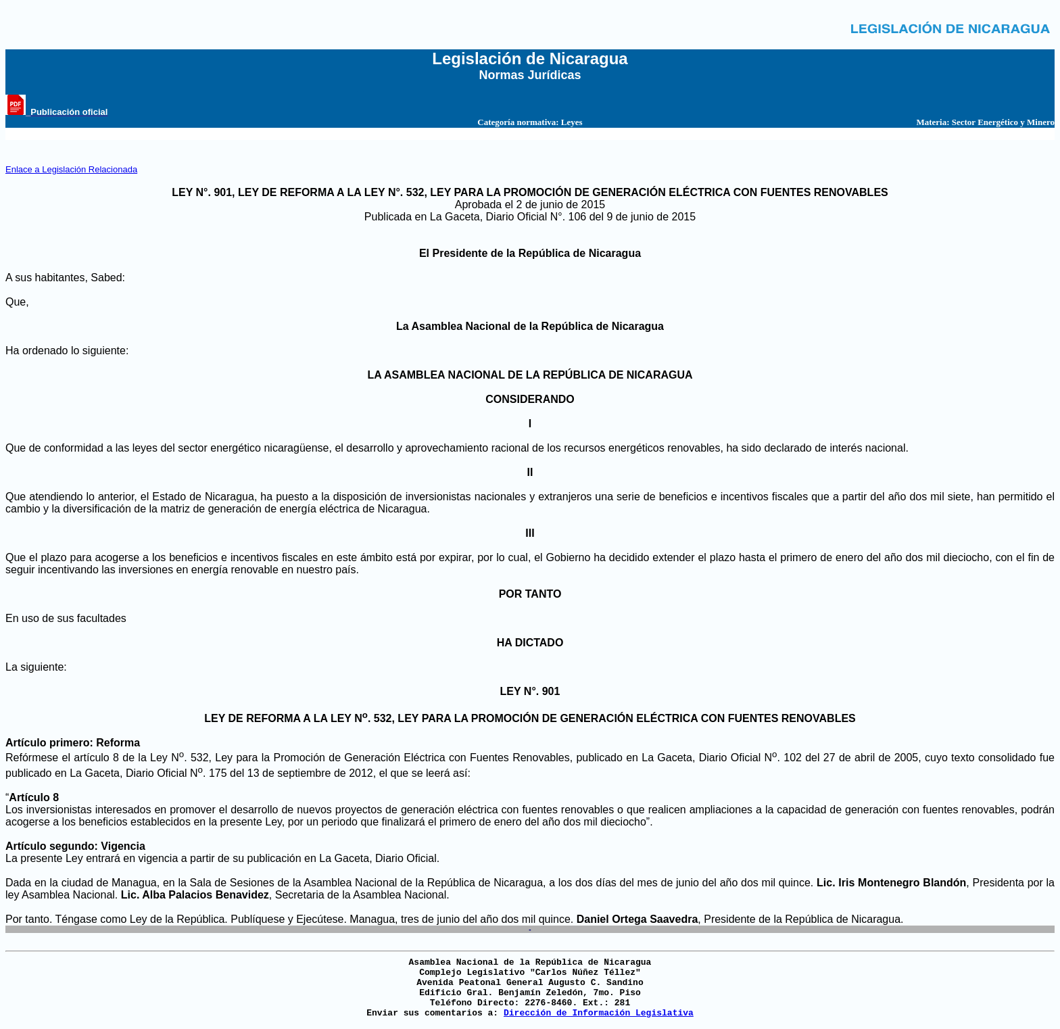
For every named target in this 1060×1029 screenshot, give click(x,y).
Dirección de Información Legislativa (599, 1013)
